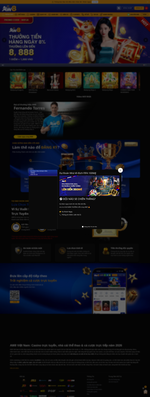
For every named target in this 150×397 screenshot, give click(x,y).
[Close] (120, 170)
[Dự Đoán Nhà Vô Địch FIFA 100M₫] (43, 173)
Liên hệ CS (77, 215)
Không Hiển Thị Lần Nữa (90, 227)
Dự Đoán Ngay (67, 212)
